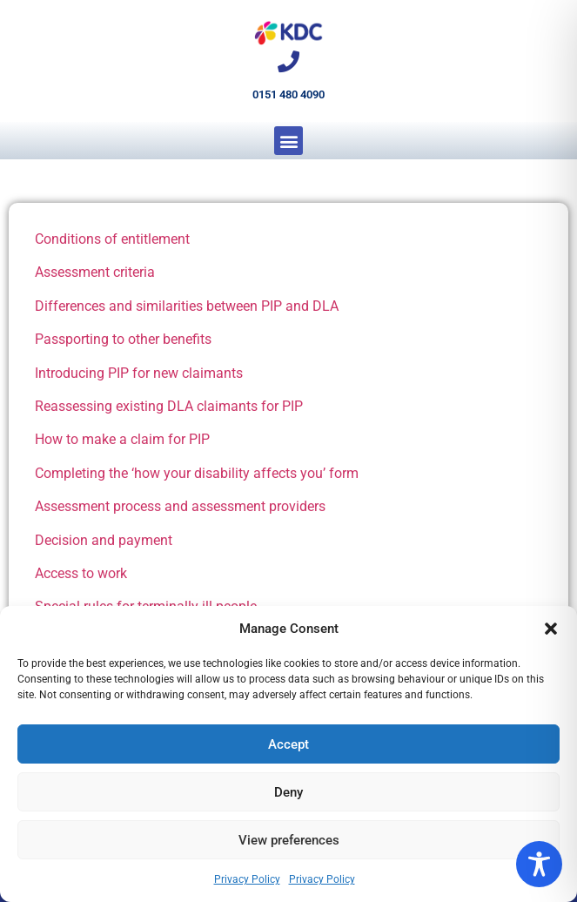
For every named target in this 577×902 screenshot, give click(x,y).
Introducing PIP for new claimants (139, 373)
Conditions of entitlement (112, 239)
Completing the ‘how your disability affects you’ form (197, 473)
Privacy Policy (247, 879)
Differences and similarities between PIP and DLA (187, 306)
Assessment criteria (95, 272)
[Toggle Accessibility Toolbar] (539, 864)
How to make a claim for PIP (122, 439)
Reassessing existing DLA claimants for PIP (169, 406)
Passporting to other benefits (123, 339)
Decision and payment (103, 540)
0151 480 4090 (288, 94)
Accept (288, 744)
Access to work (81, 573)
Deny (288, 792)
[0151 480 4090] (288, 61)
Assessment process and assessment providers (180, 506)
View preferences (288, 840)
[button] (551, 628)
